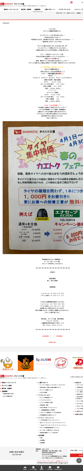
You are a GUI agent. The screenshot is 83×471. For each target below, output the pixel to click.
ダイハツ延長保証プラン (46, 397)
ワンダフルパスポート (46, 400)
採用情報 (42, 443)
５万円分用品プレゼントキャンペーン (50, 420)
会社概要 (42, 440)
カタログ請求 (50, 469)
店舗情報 (37, 9)
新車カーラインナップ (11, 9)
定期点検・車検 (44, 405)
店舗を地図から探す (8, 393)
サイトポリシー (52, 461)
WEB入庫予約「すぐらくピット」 (49, 407)
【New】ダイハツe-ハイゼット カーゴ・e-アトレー (53, 425)
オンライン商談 (7, 385)
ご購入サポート (49, 9)
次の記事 (58, 336)
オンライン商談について (46, 390)
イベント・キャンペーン (46, 418)
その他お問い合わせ (58, 469)
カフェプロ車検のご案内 (46, 402)
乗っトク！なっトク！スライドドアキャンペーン (52, 422)
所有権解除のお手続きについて (48, 415)
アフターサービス (64, 9)
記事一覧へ (53, 342)
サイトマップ (65, 461)
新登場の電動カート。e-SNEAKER (49, 432)
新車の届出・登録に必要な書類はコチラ (50, 387)
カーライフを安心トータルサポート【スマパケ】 (52, 385)
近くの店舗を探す (8, 396)
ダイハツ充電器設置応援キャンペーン (50, 427)
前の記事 (46, 336)
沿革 (41, 438)
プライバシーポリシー (42, 461)
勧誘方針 (59, 461)
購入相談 (41, 469)
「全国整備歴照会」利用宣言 (47, 410)
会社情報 (41, 435)
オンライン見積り (33, 469)
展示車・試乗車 (26, 9)
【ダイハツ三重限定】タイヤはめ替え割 (50, 412)
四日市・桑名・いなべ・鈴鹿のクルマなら (65, 13)
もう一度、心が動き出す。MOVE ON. (49, 430)
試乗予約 (25, 469)
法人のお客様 (43, 392)
